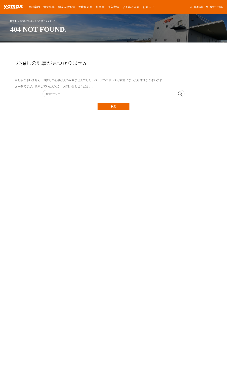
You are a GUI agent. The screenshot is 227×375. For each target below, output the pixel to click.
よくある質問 (111, 7)
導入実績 (96, 7)
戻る (113, 106)
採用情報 (198, 7)
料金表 (85, 7)
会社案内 (31, 7)
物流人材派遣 (58, 7)
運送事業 (43, 7)
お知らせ (125, 7)
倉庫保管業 (73, 7)
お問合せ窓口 (216, 7)
